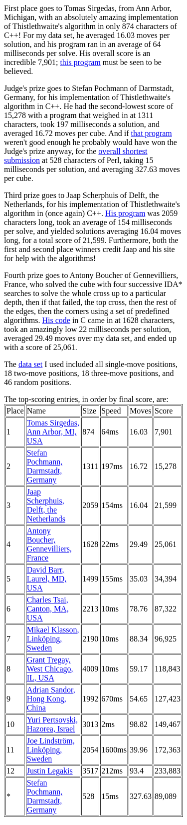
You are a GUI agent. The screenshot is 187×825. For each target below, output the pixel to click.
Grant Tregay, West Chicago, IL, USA (50, 669)
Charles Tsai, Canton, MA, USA (48, 609)
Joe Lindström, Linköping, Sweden (51, 749)
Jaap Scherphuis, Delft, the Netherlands (46, 505)
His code (56, 320)
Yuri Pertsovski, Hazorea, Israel (52, 724)
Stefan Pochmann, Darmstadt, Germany (45, 466)
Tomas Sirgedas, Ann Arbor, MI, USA (53, 431)
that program (151, 133)
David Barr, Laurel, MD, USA (47, 579)
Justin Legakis (50, 770)
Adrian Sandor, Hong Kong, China (51, 699)
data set (30, 364)
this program (80, 62)
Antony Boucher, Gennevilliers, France (49, 544)
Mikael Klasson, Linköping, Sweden (53, 639)
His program (125, 213)
